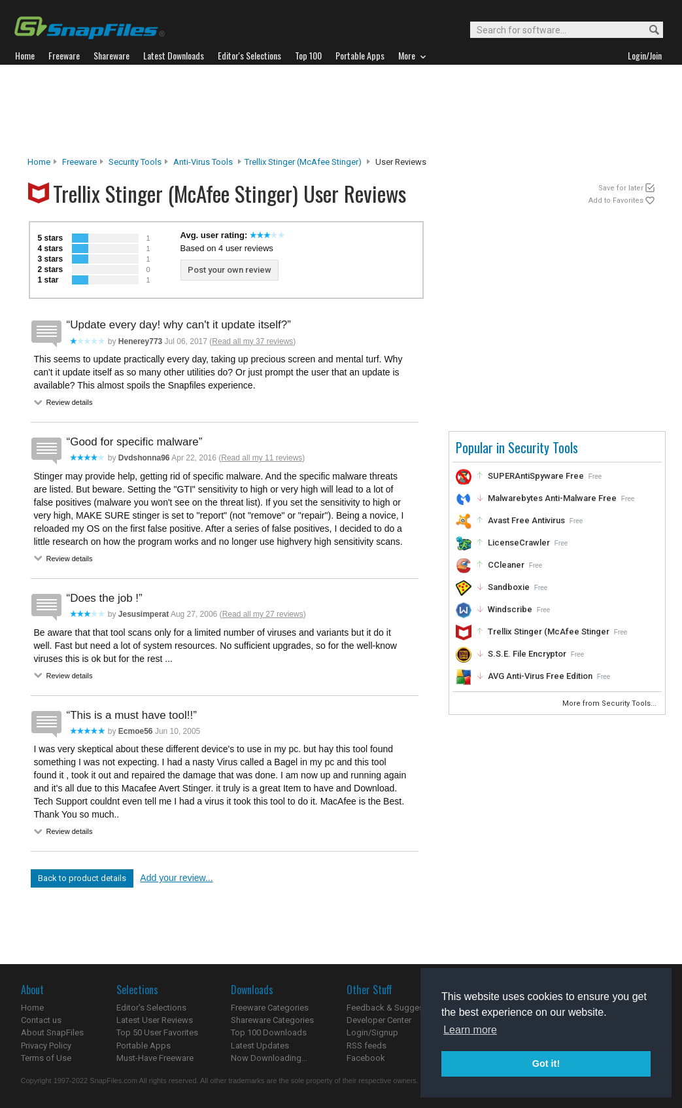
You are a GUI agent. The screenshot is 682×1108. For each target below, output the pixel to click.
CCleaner (506, 565)
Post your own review (229, 270)
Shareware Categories (272, 1020)
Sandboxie (509, 587)
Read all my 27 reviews (262, 614)
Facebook (366, 1058)
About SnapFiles (52, 1032)
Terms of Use (46, 1058)
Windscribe (510, 609)
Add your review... (176, 878)
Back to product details (82, 878)
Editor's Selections (151, 1008)
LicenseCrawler (519, 542)
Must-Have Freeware (155, 1058)
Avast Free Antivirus (526, 520)
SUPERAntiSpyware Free (536, 476)
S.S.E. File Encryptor (527, 654)
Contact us (41, 1020)
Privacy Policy (46, 1045)
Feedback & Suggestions (395, 1008)
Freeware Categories (270, 1008)
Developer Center (379, 1020)
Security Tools (135, 162)
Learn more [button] (470, 1029)
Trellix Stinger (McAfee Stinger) (303, 162)
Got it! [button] (546, 1063)
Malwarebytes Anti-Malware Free (552, 498)
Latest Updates (260, 1045)
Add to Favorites (615, 200)
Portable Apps (143, 1045)
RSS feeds (366, 1045)
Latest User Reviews (154, 1020)
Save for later (620, 188)
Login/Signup (372, 1032)
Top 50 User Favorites (157, 1032)
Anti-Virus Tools (203, 162)
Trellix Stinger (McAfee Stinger (548, 631)
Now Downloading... (269, 1058)
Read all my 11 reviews (261, 457)
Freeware (79, 162)
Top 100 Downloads (269, 1032)
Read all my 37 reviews (252, 341)
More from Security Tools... (610, 703)
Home (38, 162)
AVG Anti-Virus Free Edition (540, 676)
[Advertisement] (341, 110)
